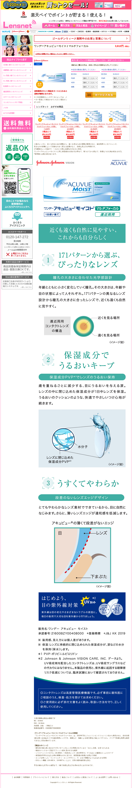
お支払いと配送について (84, 777)
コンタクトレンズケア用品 (12, 102)
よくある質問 (100, 777)
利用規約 (26, 777)
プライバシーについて (41, 777)
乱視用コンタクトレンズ (12, 86)
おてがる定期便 (8, 113)
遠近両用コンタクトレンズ (12, 92)
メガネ (5, 108)
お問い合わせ (113, 777)
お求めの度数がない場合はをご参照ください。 (55, 54)
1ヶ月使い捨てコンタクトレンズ (14, 76)
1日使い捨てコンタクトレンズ (14, 65)
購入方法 (55, 777)
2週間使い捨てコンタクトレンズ (14, 70)
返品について (67, 777)
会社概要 (17, 777)
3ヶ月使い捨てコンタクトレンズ (14, 81)
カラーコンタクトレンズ (12, 97)
